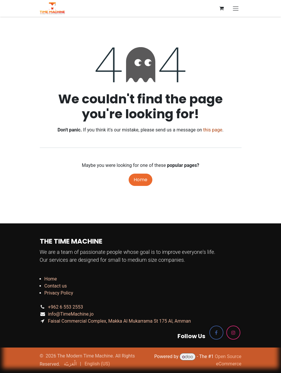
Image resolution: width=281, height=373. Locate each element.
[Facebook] (216, 333)
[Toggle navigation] (236, 8)
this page (212, 130)
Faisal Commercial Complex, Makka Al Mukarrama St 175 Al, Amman (119, 321)
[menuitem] (70, 364)
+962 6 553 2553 (65, 307)
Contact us (55, 286)
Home (140, 179)
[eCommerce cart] (221, 8)
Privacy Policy (58, 293)
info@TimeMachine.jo (71, 314)
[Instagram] (233, 333)
